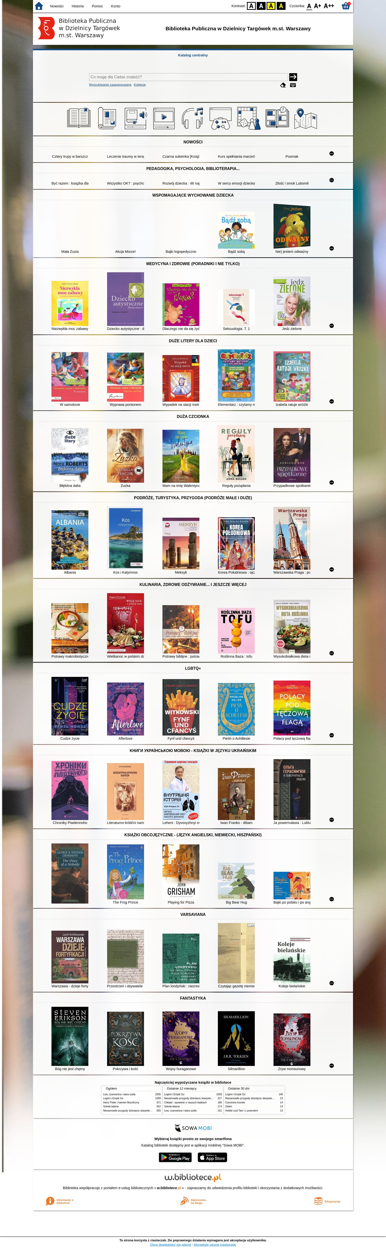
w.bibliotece (169, 1188)
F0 (309, 5)
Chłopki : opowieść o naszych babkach (185, 1102)
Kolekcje (140, 84)
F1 (317, 5)
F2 (329, 5)
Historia (78, 6)
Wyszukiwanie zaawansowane (110, 84)
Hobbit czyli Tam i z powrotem (241, 1110)
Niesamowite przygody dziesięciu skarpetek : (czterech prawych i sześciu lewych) (148, 1110)
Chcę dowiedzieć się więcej (170, 1245)
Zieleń (228, 1106)
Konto (115, 6)
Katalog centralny (193, 55)
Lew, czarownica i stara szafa (119, 1094)
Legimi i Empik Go (113, 1098)
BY (281, 5)
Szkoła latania (111, 1106)
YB (271, 5)
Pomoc (97, 6)
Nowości (57, 6)
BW (261, 5)
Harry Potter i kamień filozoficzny (121, 1102)
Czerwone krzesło (235, 1102)
